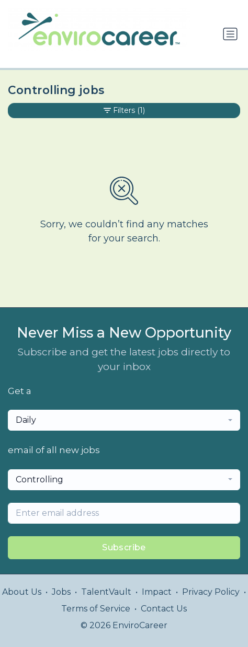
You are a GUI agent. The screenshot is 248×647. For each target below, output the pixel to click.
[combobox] (124, 420)
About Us (21, 592)
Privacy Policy (211, 592)
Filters (124, 110)
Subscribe (124, 547)
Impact (157, 592)
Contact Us (164, 609)
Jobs (61, 592)
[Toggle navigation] (230, 34)
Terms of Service (95, 609)
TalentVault (106, 592)
